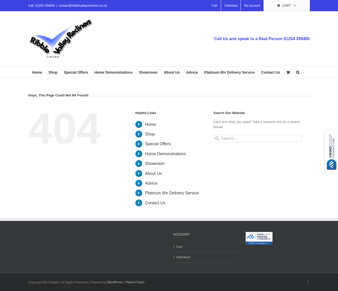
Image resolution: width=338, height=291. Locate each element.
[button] (297, 71)
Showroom (155, 163)
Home (150, 124)
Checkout (183, 257)
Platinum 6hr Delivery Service (172, 193)
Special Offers (158, 144)
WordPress (114, 282)
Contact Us (155, 203)
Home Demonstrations (165, 154)
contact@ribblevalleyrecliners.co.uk (83, 5)
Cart (179, 247)
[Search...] (257, 138)
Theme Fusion (135, 282)
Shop (150, 134)
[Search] (217, 138)
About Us (153, 173)
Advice (151, 183)
